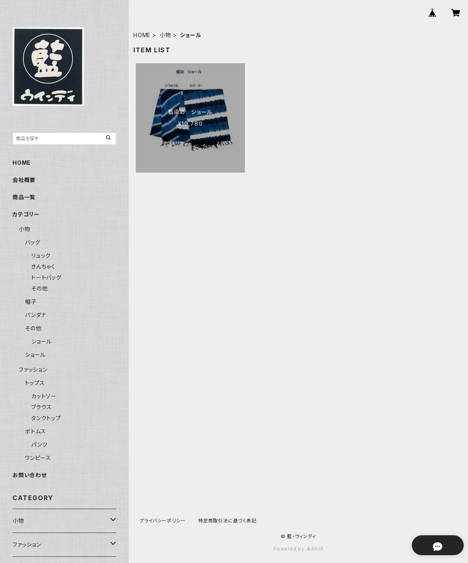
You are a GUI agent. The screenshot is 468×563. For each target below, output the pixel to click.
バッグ (32, 242)
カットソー (44, 396)
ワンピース (38, 457)
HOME (142, 35)
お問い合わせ (29, 475)
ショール (41, 341)
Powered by (298, 549)
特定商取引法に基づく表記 (227, 521)
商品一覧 (23, 197)
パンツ (39, 444)
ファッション (33, 369)
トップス (35, 382)
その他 (39, 288)
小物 (165, 35)
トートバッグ (46, 277)
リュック (41, 255)
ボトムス (35, 431)
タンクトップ (46, 418)
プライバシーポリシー (163, 521)
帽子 (31, 301)
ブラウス (41, 407)
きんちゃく (43, 266)
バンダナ (35, 315)
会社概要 (23, 179)
